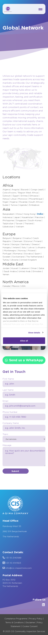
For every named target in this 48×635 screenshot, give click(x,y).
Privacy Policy (35, 619)
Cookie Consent (30, 626)
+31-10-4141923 (12, 563)
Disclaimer (30, 622)
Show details (34, 332)
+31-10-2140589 (12, 558)
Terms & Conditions (14, 622)
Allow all (24, 341)
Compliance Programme (15, 619)
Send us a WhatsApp (24, 362)
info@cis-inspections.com (17, 568)
